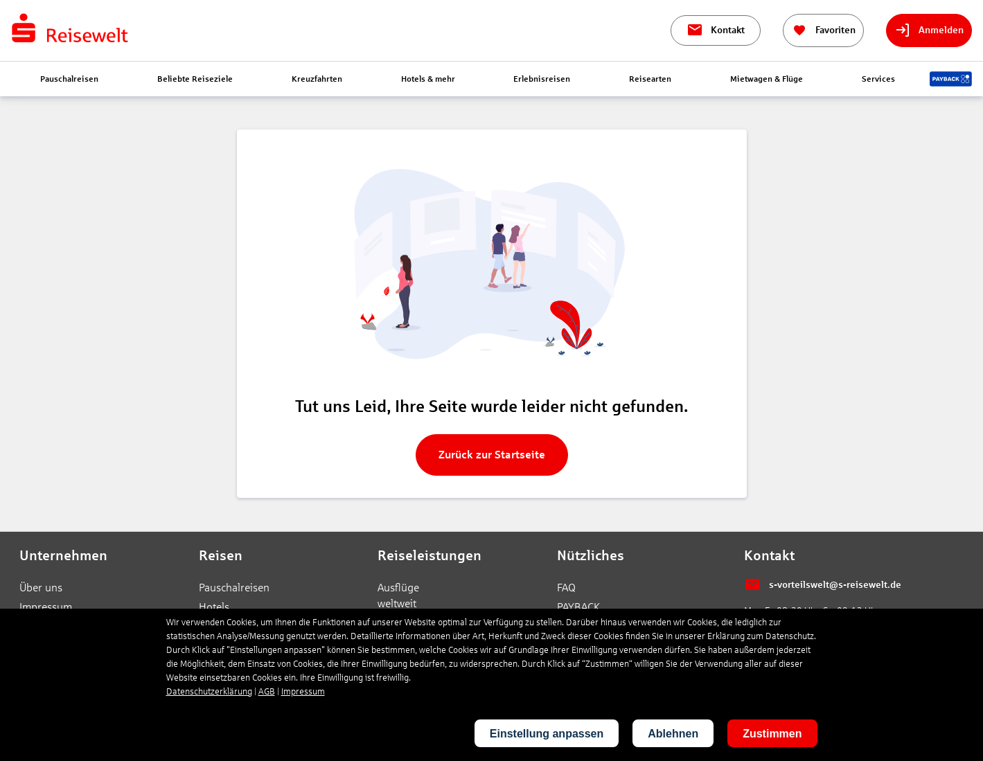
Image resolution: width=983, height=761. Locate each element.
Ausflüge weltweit (398, 595)
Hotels (214, 607)
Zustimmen (772, 734)
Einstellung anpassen (546, 734)
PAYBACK (578, 607)
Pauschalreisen (234, 587)
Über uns (40, 587)
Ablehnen (673, 734)
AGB (266, 692)
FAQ (566, 587)
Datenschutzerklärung (209, 692)
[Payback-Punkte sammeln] (951, 79)
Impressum (45, 607)
